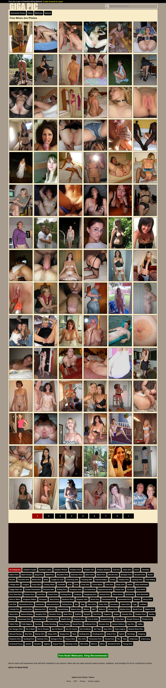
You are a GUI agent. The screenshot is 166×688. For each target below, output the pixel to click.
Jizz (76, 604)
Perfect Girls (53, 619)
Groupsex (43, 599)
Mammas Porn (40, 609)
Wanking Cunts (71, 644)
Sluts (74, 634)
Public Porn (14, 624)
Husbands (40, 604)
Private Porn (147, 619)
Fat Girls (130, 589)
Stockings (131, 634)
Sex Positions (85, 629)
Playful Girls (66, 619)
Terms (68, 681)
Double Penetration (32, 589)
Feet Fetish (141, 589)
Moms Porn (112, 609)
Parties (12, 619)
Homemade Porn (124, 599)
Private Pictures (133, 619)
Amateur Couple (29, 570)
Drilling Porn (62, 589)
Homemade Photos (17, 13)
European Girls (76, 589)
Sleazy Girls (52, 634)
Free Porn (41, 594)
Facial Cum (119, 589)
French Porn (53, 594)
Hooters (137, 599)
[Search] (131, 6)
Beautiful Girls (62, 575)
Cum (69, 585)
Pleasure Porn (79, 619)
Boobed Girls (139, 575)
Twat (124, 639)
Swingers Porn (57, 639)
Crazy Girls (36, 585)
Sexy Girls (108, 629)
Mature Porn (76, 609)
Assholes (145, 570)
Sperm (121, 634)
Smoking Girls (98, 634)
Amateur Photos (60, 570)
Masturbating (63, 609)
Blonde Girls (113, 575)
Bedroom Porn (77, 575)
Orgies (116, 614)
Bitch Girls (89, 575)
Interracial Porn (53, 604)
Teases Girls (70, 639)
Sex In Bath (30, 629)
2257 (75, 681)
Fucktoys (77, 594)
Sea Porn (130, 624)
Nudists (78, 614)
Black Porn (101, 575)
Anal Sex (116, 570)
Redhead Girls (90, 624)
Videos (30, 13)
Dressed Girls (48, 589)
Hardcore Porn (68, 599)
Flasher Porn (29, 594)
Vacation (37, 644)
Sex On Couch (71, 629)
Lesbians (143, 604)
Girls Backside (142, 594)
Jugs (83, 604)
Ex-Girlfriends (89, 589)
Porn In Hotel (93, 619)
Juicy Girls (91, 604)
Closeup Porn (137, 580)
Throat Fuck (109, 639)
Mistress (102, 609)
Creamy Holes (49, 585)
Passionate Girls (24, 619)
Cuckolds (61, 585)
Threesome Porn (95, 639)
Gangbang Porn (90, 594)
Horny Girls (147, 599)
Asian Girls (127, 570)
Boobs (150, 575)
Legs (135, 604)
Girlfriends (130, 594)
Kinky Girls (103, 604)
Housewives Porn (26, 604)
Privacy (82, 681)
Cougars (25, 585)
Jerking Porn (67, 604)
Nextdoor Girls (55, 614)
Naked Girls (149, 609)
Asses (136, 570)
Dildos (130, 585)
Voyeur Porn (58, 644)
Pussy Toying (64, 624)
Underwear (133, 639)
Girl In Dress (118, 594)
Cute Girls (109, 585)
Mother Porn (125, 609)
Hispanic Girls (82, 599)
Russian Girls (104, 624)
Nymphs (87, 614)
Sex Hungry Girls (16, 629)
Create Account (49, 1)
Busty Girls (36, 580)
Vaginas (47, 644)
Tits (118, 639)
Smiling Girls (84, 634)
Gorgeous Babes (29, 599)
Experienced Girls (105, 589)
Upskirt (28, 644)
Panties (152, 614)
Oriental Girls (127, 614)
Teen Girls (82, 639)
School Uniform (118, 624)
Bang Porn (39, 575)
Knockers (114, 604)
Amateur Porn (75, 570)
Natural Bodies (27, 614)
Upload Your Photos (80, 677)
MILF (94, 609)
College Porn (14, 585)
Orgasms (107, 614)
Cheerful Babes (101, 580)
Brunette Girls (23, 580)
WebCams (39, 13)
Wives (102, 644)
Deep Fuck (120, 585)
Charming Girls (72, 580)
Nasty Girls (13, 614)
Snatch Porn (111, 634)
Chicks (113, 580)
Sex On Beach (57, 629)
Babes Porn (14, 575)
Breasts (12, 580)
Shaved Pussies (15, 634)
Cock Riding (150, 580)
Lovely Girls (27, 609)
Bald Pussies (26, 575)
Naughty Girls (41, 614)
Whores (94, 644)
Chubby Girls (123, 580)
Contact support (93, 681)
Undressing (145, 639)
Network (48, 13)
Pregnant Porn (106, 619)
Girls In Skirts (14, 599)
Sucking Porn (28, 639)
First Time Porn (15, 594)
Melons (86, 609)
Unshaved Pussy (16, 644)
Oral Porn (97, 614)
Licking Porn (14, 609)
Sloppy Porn (65, 634)
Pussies (38, 624)
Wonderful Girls (114, 644)
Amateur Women (103, 570)
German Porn (104, 594)
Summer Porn (42, 639)
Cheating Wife (86, 580)
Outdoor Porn (140, 614)
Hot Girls (12, 604)
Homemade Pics (108, 599)
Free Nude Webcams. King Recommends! (83, 655)
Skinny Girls (40, 634)
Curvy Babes (97, 585)
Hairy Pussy (54, 599)
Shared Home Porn (135, 629)
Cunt (76, 585)
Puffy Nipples (26, 624)
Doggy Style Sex (15, 589)
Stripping (141, 634)
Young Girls (127, 644)
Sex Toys (97, 629)
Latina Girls (125, 604)
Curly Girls (85, 585)
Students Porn (15, 639)
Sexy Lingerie (120, 629)
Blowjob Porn (126, 575)
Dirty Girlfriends (141, 585)
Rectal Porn (77, 624)
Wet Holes (84, 644)
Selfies (140, 624)
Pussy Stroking (50, 624)
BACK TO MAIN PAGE (18, 667)
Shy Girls (28, 634)
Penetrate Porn (39, 619)
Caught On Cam (57, 580)
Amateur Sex (89, 570)
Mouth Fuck (137, 609)
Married (52, 609)
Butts (46, 580)
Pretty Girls (119, 619)
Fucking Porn (66, 594)
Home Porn (95, 599)
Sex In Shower (43, 629)
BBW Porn (50, 575)
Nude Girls (68, 614)
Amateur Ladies (45, 570)
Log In (60, 1)
